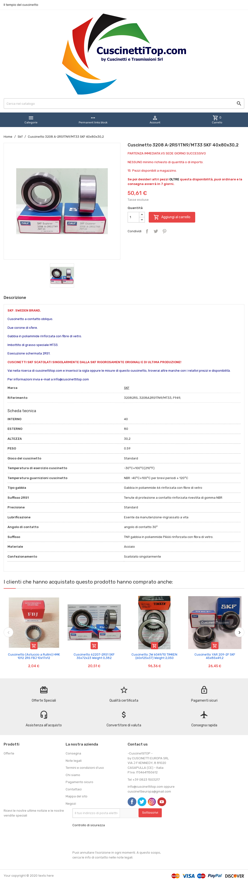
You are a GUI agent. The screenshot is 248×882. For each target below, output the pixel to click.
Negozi (71, 803)
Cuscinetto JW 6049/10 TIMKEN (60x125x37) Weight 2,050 (154, 656)
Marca (12, 388)
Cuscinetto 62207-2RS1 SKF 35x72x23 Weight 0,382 (94, 656)
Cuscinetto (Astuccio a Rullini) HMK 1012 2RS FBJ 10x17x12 (34, 656)
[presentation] (109, 838)
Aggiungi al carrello (172, 217)
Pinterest (164, 231)
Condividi (147, 231)
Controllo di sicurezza (88, 825)
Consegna (73, 753)
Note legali (74, 760)
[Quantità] (133, 217)
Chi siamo (73, 775)
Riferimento (17, 398)
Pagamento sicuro (79, 782)
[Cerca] (124, 103)
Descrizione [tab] (15, 297)
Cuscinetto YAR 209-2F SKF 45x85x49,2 (214, 656)
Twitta (156, 231)
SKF (126, 388)
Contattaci (74, 789)
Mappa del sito (76, 796)
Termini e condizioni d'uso (85, 768)
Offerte (9, 753)
